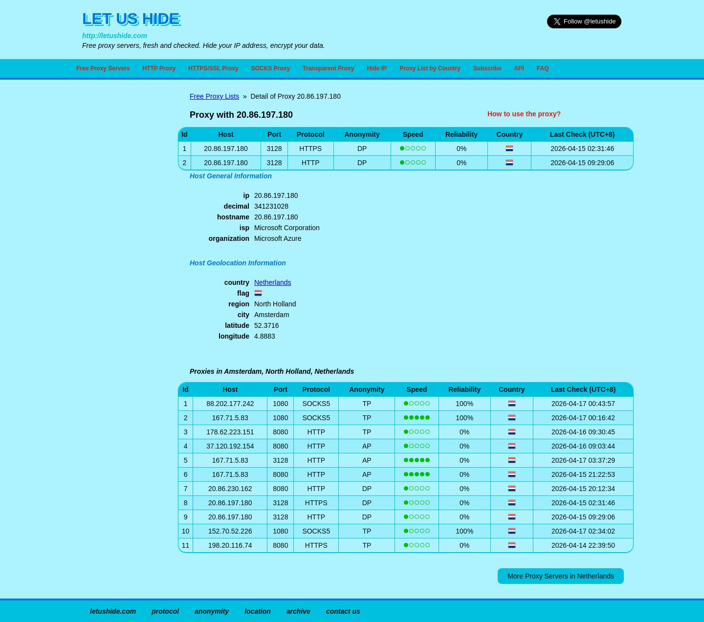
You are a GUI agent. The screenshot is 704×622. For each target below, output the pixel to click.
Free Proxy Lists (214, 96)
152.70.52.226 (230, 531)
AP (367, 446)
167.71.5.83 (230, 418)
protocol (165, 611)
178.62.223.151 (230, 432)
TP (366, 404)
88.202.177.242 (230, 404)
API (519, 68)
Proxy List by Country (430, 68)
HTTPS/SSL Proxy (213, 68)
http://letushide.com (114, 36)
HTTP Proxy (159, 68)
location (257, 611)
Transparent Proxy (328, 68)
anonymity (212, 611)
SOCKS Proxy (270, 68)
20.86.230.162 (230, 489)
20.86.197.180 (230, 503)
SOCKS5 (316, 404)
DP (362, 148)
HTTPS (310, 148)
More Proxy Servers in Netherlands (560, 576)
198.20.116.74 (230, 545)
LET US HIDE (130, 18)
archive (298, 611)
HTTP (311, 163)
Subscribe (487, 68)
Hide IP (377, 68)
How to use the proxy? (524, 114)
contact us (343, 611)
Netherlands (272, 282)
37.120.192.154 (230, 446)
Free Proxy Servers (103, 68)
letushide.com (113, 611)
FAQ (543, 68)
